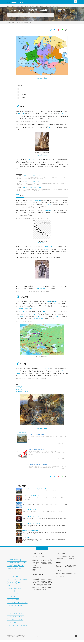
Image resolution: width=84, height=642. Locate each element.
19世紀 (54, 6)
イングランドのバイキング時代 (32, 176)
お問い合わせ (60, 6)
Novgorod (49, 303)
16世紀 (40, 6)
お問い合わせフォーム (65, 576)
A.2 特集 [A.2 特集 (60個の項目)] (15, 555)
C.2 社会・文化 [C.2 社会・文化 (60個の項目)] (18, 569)
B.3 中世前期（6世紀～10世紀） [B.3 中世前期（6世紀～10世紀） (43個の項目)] (14, 561)
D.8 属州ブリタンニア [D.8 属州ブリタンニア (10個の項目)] (12, 583)
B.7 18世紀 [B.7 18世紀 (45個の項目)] (16, 566)
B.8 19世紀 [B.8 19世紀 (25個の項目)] (21, 566)
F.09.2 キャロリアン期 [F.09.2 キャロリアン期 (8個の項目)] (12, 606)
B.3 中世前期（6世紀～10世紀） (18, 16)
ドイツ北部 (22, 99)
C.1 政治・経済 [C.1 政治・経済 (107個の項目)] (10, 569)
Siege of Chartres (51, 248)
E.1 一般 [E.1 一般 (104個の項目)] (19, 583)
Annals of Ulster (33, 161)
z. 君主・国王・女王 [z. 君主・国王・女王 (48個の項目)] (23, 626)
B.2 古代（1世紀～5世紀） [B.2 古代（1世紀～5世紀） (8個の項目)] (13, 558)
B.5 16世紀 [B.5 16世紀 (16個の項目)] (24, 564)
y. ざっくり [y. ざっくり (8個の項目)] (22, 612)
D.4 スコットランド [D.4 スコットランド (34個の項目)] (19, 575)
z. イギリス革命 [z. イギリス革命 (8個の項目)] (20, 618)
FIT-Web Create (30, 638)
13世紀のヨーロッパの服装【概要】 (30, 532)
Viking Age (20, 388)
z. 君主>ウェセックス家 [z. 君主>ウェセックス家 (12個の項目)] (12, 623)
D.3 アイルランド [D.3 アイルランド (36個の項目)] (11, 575)
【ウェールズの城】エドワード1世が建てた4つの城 (34, 490)
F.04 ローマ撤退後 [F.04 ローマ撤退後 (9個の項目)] (18, 592)
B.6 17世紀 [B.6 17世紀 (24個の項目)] (10, 566)
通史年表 (14, 6)
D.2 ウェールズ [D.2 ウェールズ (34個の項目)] (19, 572)
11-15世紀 (35, 6)
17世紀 (44, 6)
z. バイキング (28, 17)
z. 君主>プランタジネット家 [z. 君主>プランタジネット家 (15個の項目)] (13, 626)
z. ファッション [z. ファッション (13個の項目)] (20, 620)
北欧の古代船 (19, 390)
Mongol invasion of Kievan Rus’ (26, 309)
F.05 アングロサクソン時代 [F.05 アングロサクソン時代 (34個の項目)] (13, 595)
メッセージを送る (66, 580)
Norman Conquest (42, 289)
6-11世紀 (29, 6)
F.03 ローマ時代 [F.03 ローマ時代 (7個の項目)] (11, 592)
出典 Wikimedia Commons (42, 80)
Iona (56, 161)
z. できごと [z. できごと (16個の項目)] (10, 615)
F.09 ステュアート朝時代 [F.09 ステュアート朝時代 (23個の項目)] (22, 603)
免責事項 (34, 570)
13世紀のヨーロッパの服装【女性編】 (31, 497)
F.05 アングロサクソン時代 (20, 17)
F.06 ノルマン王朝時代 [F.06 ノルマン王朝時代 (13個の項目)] (12, 598)
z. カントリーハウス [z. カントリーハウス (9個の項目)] (11, 620)
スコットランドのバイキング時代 (32, 189)
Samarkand (58, 317)
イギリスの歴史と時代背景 (20, 636)
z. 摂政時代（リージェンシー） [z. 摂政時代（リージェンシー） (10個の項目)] (13, 629)
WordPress (41, 638)
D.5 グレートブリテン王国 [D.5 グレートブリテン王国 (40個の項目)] (13, 578)
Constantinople (48, 313)
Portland (21, 115)
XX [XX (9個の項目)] (17, 612)
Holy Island (53, 128)
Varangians (34, 315)
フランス (21, 93)
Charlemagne (38, 201)
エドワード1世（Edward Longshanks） (31, 518)
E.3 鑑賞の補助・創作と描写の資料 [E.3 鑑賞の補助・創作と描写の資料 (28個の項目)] (14, 589)
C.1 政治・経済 (38, 16)
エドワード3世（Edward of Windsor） (31, 525)
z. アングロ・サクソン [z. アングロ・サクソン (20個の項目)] (12, 618)
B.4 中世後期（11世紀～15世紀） (29, 16)
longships (48, 212)
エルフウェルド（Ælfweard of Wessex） (31, 504)
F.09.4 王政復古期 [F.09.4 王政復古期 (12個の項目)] (21, 606)
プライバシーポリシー (36, 569)
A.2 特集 (10, 16)
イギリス (21, 91)
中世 (10, 15)
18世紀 (49, 6)
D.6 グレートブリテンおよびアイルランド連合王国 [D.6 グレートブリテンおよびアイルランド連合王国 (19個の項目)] (17, 581)
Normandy (49, 206)
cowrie (39, 317)
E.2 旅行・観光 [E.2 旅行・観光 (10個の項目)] (10, 586)
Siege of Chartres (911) (23, 393)
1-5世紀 (23, 6)
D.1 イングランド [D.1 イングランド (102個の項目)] (11, 572)
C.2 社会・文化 (44, 16)
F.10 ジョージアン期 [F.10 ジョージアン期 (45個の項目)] (11, 609)
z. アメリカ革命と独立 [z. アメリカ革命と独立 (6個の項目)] (18, 615)
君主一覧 (9, 6)
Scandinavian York (38, 320)
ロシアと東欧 (22, 96)
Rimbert (47, 370)
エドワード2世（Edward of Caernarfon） (32, 511)
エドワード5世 (25, 539)
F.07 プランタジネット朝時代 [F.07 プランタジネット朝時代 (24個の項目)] (13, 600)
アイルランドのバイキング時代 (32, 182)
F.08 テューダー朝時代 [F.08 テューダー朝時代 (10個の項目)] (12, 603)
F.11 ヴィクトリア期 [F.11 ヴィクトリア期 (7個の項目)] (11, 612)
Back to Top (42, 550)
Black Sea (22, 313)
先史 (19, 6)
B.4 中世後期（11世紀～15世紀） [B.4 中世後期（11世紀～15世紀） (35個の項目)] (14, 564)
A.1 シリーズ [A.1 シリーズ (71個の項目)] (10, 555)
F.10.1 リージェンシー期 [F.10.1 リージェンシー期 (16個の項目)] (21, 609)
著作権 (33, 572)
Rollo (47, 250)
